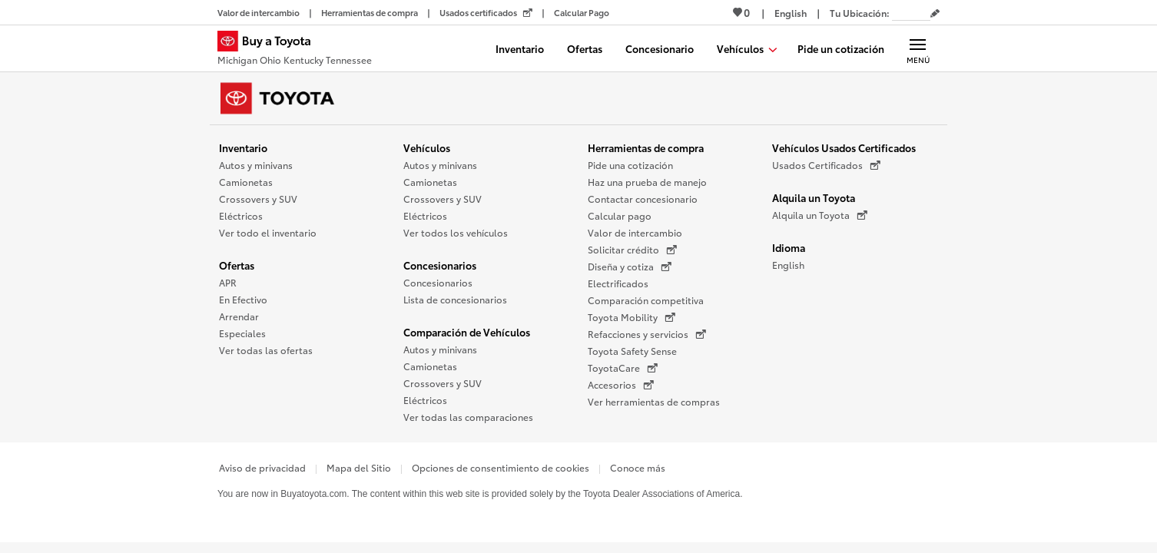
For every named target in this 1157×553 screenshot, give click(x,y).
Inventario (243, 147)
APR (228, 282)
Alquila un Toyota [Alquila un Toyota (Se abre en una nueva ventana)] (819, 215)
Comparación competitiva (646, 299)
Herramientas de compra (646, 147)
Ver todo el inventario (268, 232)
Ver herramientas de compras (654, 401)
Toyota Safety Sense (632, 350)
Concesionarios (439, 265)
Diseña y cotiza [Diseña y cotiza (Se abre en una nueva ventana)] (629, 266)
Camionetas (246, 181)
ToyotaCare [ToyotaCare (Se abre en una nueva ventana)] (623, 367)
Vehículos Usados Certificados (844, 147)
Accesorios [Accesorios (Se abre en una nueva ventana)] (621, 384)
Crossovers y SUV (258, 198)
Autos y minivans (256, 164)
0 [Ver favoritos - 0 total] (741, 12)
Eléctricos (241, 215)
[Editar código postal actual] (935, 13)
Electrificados (618, 283)
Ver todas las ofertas (266, 349)
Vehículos (426, 147)
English (788, 264)
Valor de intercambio (635, 232)
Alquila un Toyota (813, 197)
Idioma (788, 247)
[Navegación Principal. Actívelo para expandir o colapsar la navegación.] (918, 48)
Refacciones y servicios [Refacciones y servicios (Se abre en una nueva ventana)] (647, 334)
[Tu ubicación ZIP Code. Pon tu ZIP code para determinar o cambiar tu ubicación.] (911, 13)
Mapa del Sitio (359, 467)
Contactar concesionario (643, 198)
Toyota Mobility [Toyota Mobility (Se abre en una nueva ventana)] (631, 317)
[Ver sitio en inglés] (790, 12)
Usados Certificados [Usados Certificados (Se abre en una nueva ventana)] (826, 165)
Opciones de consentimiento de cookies (500, 467)
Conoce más (637, 467)
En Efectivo (243, 299)
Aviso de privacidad (262, 467)
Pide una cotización (630, 164)
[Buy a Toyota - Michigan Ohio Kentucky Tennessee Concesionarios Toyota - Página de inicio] (294, 50)
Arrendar (239, 316)
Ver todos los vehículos (455, 232)
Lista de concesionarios (455, 299)
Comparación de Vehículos (466, 332)
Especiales (242, 332)
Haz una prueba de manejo (647, 181)
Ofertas (236, 265)
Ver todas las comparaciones (468, 416)
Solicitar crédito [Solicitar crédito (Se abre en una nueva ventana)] (632, 249)
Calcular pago (619, 215)
